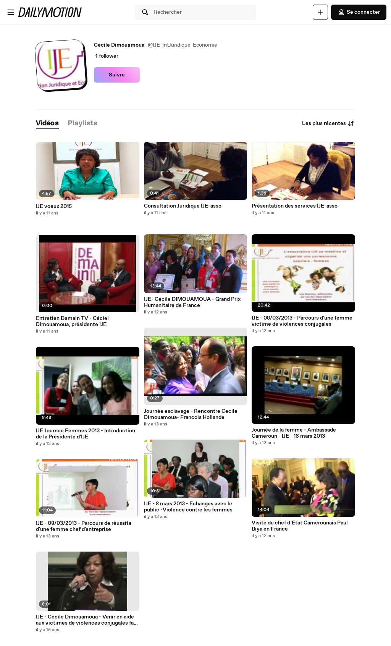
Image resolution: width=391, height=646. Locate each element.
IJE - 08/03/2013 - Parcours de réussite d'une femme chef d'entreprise (84, 526)
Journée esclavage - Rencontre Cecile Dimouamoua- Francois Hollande (191, 414)
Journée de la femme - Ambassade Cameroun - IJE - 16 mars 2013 (294, 433)
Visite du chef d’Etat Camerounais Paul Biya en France (300, 526)
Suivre (117, 74)
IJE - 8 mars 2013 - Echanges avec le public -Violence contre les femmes (188, 507)
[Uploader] (320, 12)
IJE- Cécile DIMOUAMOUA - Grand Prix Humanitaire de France (192, 302)
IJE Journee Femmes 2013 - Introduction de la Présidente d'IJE (85, 434)
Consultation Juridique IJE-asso (182, 206)
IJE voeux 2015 (54, 206)
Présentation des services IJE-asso (295, 206)
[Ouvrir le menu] (11, 12)
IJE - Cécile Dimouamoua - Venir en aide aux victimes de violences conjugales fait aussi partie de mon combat (86, 620)
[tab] (47, 123)
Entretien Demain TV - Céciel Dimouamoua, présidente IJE (72, 321)
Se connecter (359, 12)
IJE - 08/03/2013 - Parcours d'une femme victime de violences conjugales (302, 321)
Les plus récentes (328, 123)
